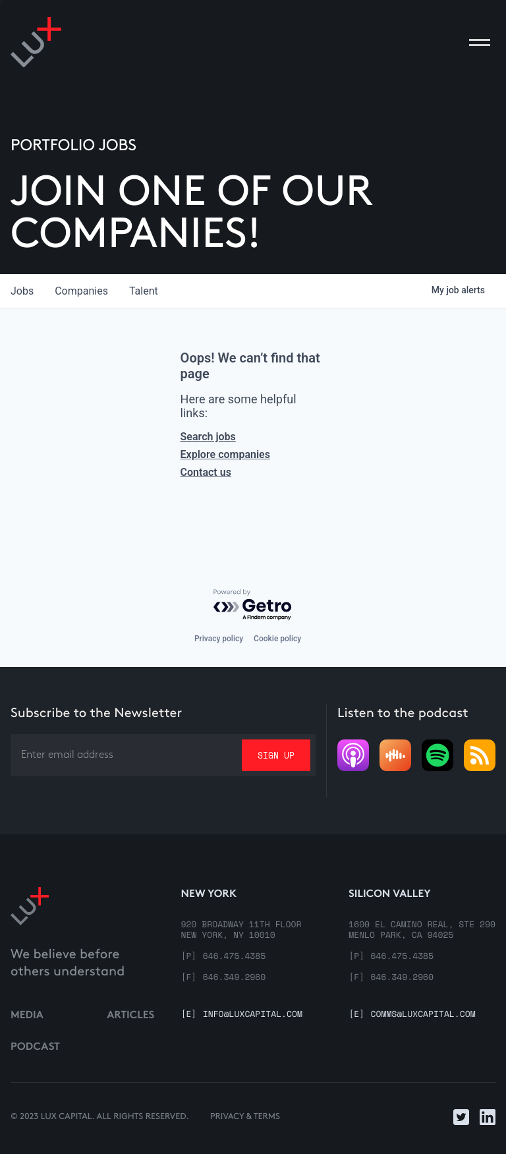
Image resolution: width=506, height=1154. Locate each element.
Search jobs (208, 436)
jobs (22, 291)
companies (81, 291)
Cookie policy (277, 638)
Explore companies (225, 454)
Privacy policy (218, 638)
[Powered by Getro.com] (253, 605)
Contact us (206, 472)
